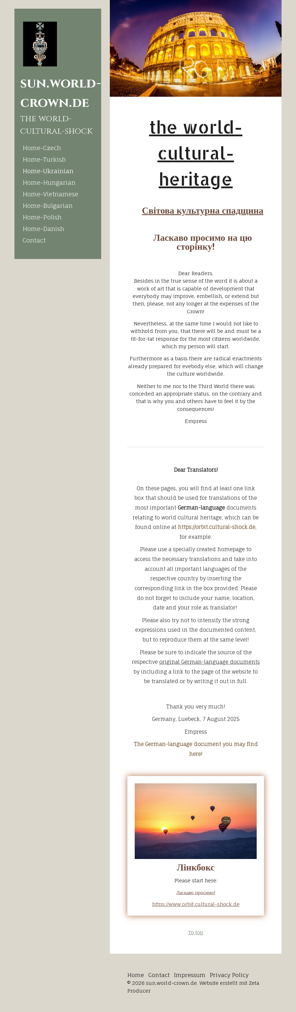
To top (195, 932)
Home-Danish (43, 228)
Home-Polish (42, 217)
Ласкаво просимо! (195, 892)
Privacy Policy (229, 975)
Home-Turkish (44, 159)
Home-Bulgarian (48, 205)
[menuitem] (57, 148)
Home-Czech (42, 148)
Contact (34, 240)
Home (135, 975)
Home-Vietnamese (50, 194)
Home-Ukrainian (48, 171)
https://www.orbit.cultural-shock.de (196, 904)
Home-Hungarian (49, 182)
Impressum (190, 975)
